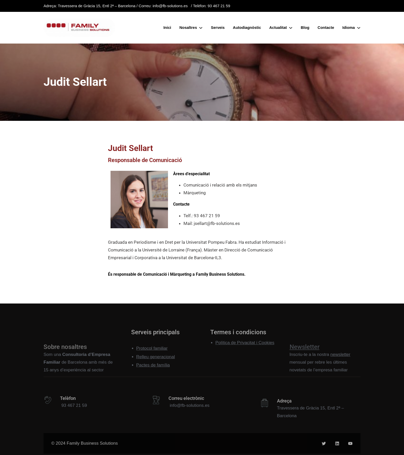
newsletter (340, 368)
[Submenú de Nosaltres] (201, 27)
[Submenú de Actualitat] (290, 27)
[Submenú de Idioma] (358, 27)
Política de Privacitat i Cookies (244, 345)
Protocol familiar (152, 356)
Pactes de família (153, 372)
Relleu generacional (155, 364)
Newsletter (304, 363)
